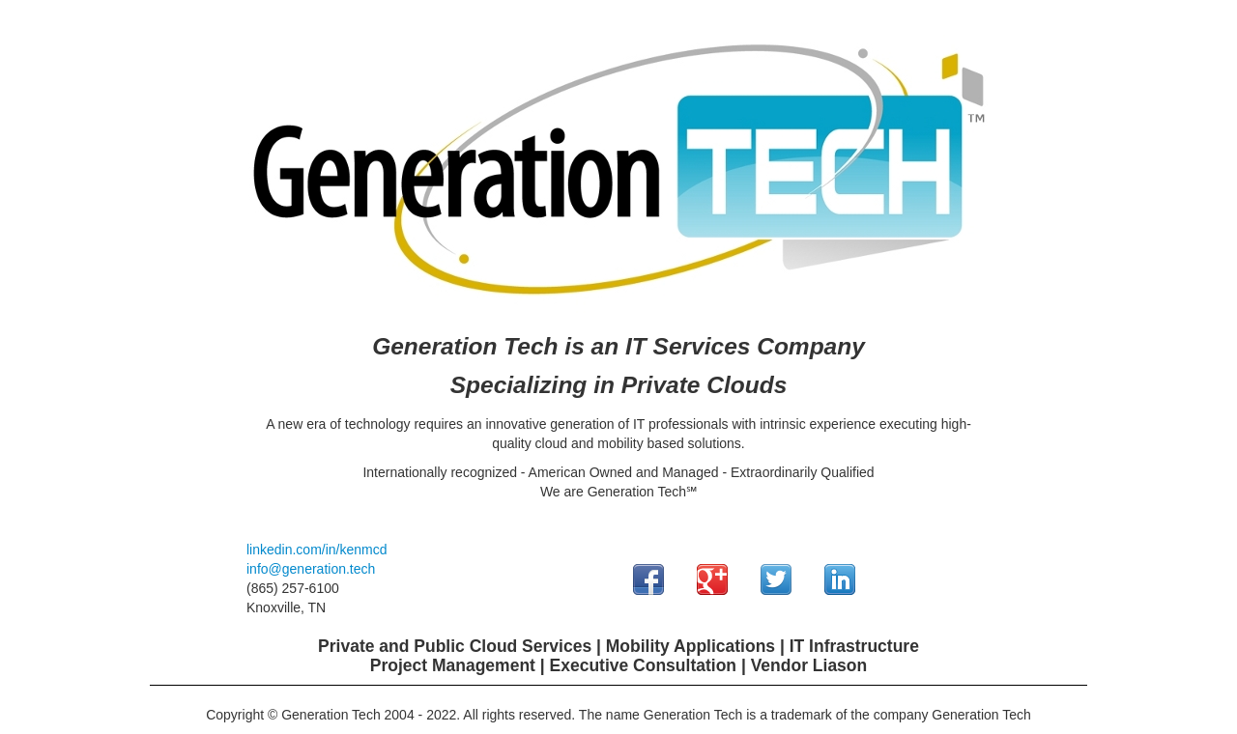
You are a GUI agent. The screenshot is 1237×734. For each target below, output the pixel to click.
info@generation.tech (310, 569)
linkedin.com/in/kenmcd (317, 549)
